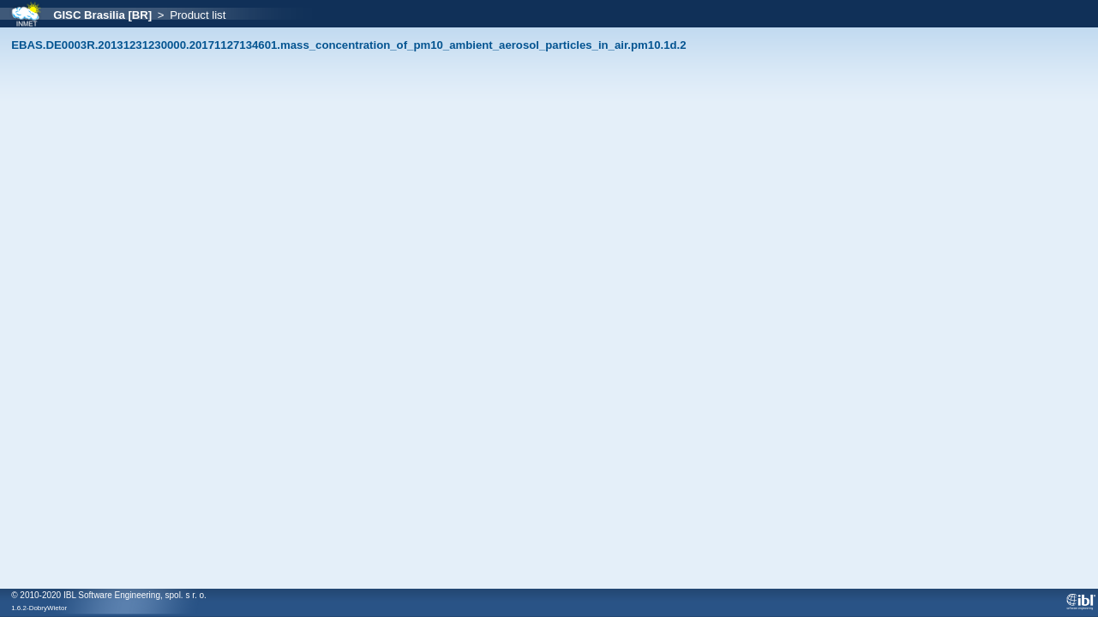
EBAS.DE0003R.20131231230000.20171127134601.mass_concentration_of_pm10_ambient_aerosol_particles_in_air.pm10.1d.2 (348, 45)
